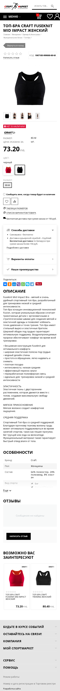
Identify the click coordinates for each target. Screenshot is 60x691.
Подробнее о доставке (18, 247)
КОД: (31, 55)
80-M (7, 185)
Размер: (7, 180)
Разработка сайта (12, 688)
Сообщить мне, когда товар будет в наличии (29, 194)
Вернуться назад (15, 45)
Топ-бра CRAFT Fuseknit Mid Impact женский (16, 597)
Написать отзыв (11, 57)
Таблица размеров (17, 208)
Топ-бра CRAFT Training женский (41, 596)
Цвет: (6, 157)
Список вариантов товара (21, 212)
